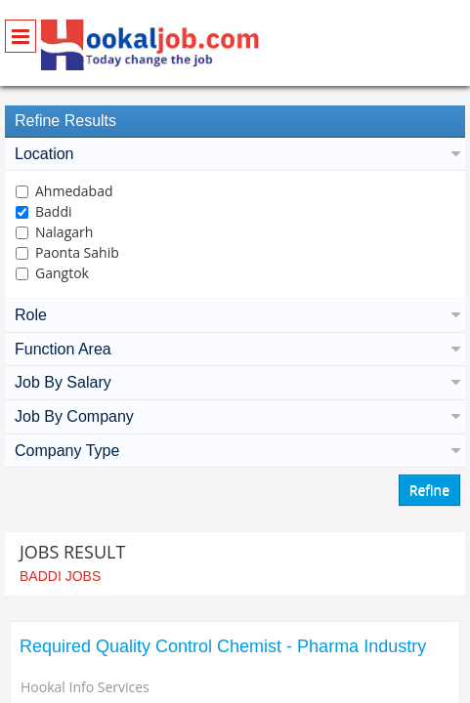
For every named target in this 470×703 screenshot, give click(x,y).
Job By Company (235, 416)
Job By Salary (235, 382)
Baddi (53, 211)
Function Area (235, 349)
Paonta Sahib (77, 252)
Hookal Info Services (85, 687)
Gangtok (62, 273)
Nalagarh (64, 232)
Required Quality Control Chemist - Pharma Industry (223, 646)
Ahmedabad (74, 191)
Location (235, 153)
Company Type (235, 450)
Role (235, 315)
